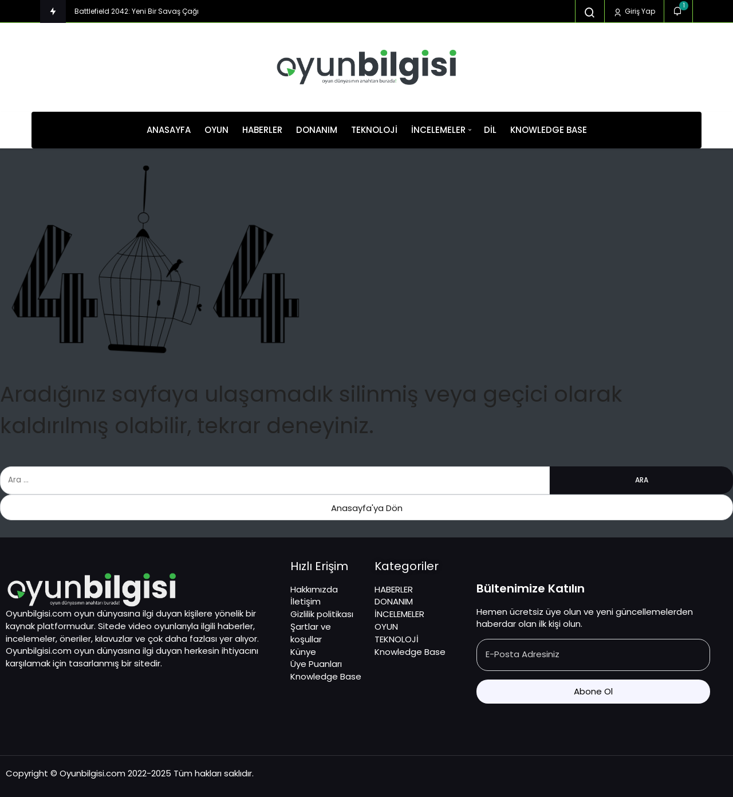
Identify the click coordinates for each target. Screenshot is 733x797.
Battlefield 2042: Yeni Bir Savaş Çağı (136, 11)
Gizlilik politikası (321, 614)
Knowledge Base (548, 130)
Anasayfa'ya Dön (367, 508)
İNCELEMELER (438, 130)
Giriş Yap (634, 11)
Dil (490, 130)
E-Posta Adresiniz (522, 654)
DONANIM (316, 130)
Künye (303, 652)
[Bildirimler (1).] (678, 11)
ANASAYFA (169, 130)
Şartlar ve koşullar (310, 633)
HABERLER (262, 130)
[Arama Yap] (590, 12)
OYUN (216, 130)
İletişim (305, 601)
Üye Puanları (316, 664)
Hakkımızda (314, 589)
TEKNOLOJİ (374, 130)
